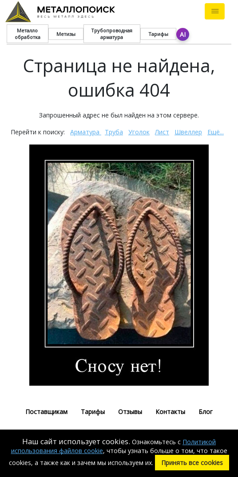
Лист (162, 132)
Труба (114, 132)
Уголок (139, 132)
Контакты (170, 411)
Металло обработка (27, 33)
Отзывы (130, 411)
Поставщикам (46, 411)
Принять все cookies (192, 462)
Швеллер (188, 132)
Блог (205, 411)
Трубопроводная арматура (111, 33)
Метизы (65, 34)
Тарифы (158, 34)
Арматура (85, 132)
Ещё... (215, 132)
